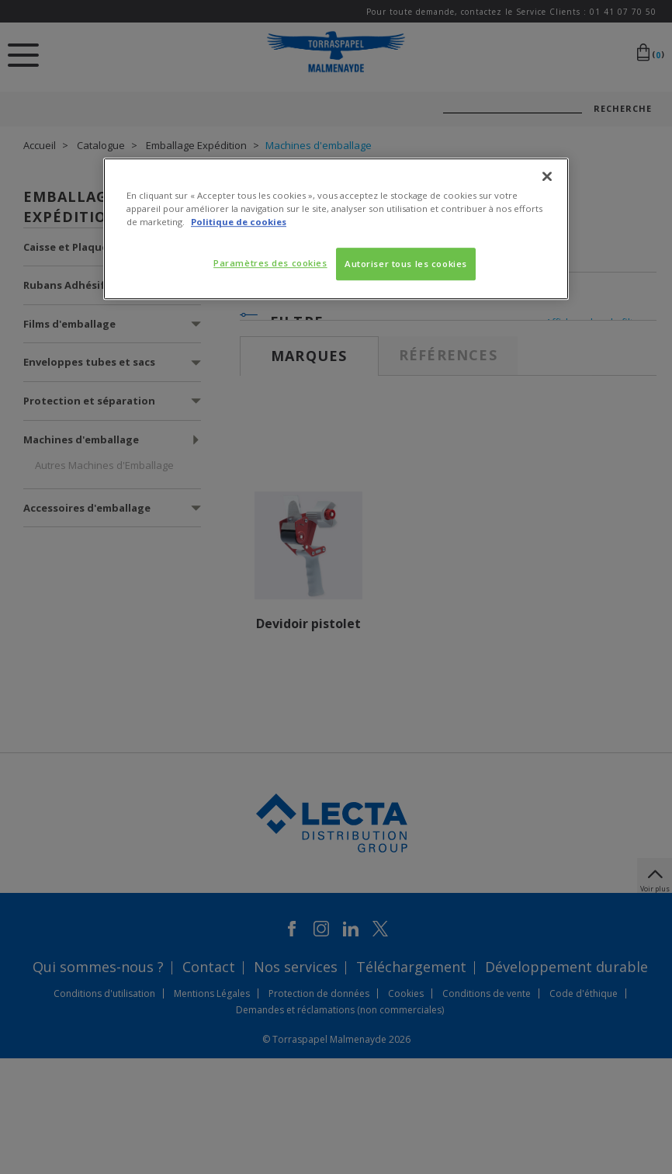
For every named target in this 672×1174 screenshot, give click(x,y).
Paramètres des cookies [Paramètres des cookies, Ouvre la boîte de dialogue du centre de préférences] (270, 263)
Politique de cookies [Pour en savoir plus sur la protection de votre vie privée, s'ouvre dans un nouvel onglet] (238, 222)
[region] (336, 229)
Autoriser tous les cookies (406, 263)
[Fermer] (547, 176)
